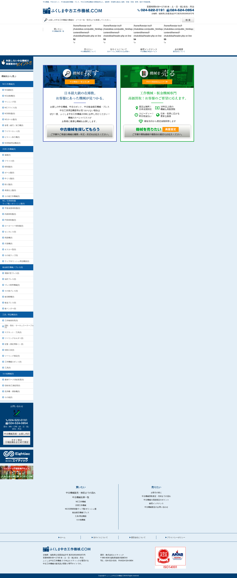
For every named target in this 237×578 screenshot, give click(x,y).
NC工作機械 (81, 502)
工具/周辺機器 (80, 516)
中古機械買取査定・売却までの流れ (156, 496)
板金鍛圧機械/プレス (80, 512)
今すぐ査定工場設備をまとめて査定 (16, 441)
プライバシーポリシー (176, 537)
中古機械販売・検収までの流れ (81, 493)
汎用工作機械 (80, 505)
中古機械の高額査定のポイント (156, 500)
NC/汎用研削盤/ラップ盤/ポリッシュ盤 (80, 509)
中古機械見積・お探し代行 (16, 434)
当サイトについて (100, 537)
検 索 (188, 20)
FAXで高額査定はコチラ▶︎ (157, 82)
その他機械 (80, 520)
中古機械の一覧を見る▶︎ (80, 82)
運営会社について (138, 537)
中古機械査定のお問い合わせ (156, 507)
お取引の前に (156, 493)
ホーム (62, 537)
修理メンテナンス (156, 503)
